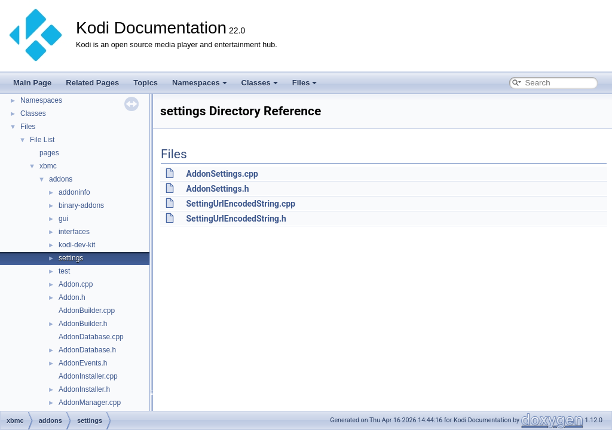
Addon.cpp (76, 284)
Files (304, 82)
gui (63, 218)
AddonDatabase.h (87, 350)
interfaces (74, 232)
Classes (259, 82)
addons (60, 179)
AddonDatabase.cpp (91, 337)
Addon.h (72, 297)
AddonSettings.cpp (222, 174)
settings (71, 258)
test (64, 271)
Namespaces (199, 82)
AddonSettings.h (217, 189)
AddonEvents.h (83, 363)
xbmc (48, 166)
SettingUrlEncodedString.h (236, 218)
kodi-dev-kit (77, 245)
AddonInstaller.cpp (88, 376)
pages (49, 153)
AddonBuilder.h (83, 324)
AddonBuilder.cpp (87, 310)
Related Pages (92, 82)
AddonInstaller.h (84, 389)
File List (42, 140)
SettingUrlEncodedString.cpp (240, 203)
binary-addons (81, 205)
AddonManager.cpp (90, 402)
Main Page (32, 82)
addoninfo (74, 192)
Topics (145, 82)
